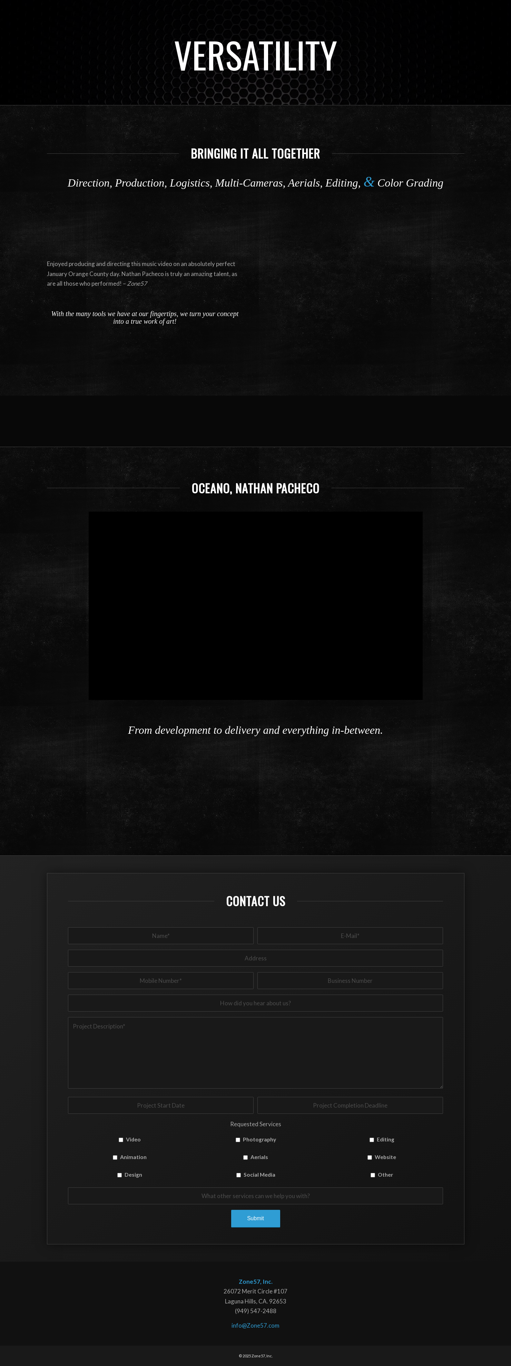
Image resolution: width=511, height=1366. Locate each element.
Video (133, 1139)
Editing (385, 1139)
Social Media (259, 1174)
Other (385, 1174)
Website (385, 1157)
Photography (259, 1139)
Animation (133, 1157)
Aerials (259, 1157)
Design (133, 1174)
